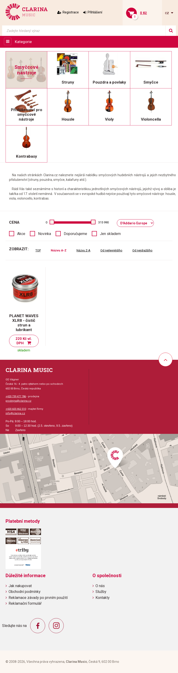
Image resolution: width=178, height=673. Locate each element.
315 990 (103, 222)
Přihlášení (95, 12)
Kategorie (23, 41)
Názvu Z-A (83, 250)
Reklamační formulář (25, 603)
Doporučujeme (75, 234)
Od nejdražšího (142, 250)
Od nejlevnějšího (111, 250)
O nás (100, 586)
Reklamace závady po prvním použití (38, 597)
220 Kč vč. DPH (24, 341)
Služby (100, 591)
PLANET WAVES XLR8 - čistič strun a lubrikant (23, 322)
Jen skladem (110, 234)
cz (167, 13)
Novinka (44, 234)
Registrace (71, 12)
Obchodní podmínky (25, 591)
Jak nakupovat (20, 586)
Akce (21, 234)
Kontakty (102, 597)
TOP (38, 250)
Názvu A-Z (59, 250)
